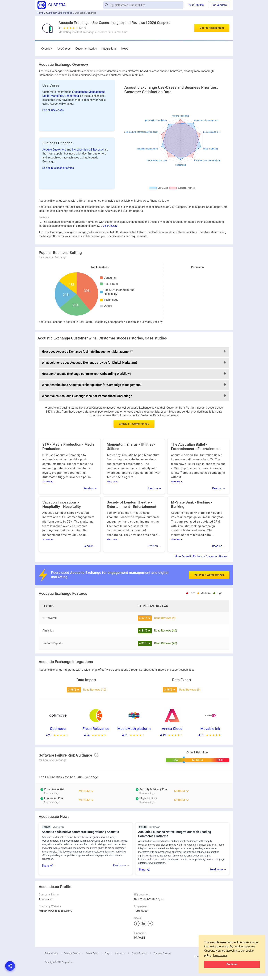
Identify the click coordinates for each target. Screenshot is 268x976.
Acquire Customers (54, 149)
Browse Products (139, 953)
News (124, 48)
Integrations (109, 48)
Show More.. (48, 481)
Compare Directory (162, 953)
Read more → (121, 865)
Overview (47, 48)
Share (45, 865)
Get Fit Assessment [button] (212, 27)
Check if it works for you (134, 423)
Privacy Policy (51, 953)
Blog (107, 953)
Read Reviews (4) (164, 618)
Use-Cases (64, 48)
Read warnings (146, 793)
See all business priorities (58, 168)
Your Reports (196, 4)
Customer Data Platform (59, 12)
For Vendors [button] (219, 5)
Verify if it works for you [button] (209, 565)
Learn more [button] (220, 955)
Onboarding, (72, 96)
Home (40, 12)
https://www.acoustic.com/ (55, 910)
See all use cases (53, 110)
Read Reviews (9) (190, 689)
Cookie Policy (92, 953)
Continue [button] (232, 964)
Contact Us (120, 953)
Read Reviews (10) (94, 689)
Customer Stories (86, 48)
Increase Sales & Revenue (88, 149)
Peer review (110, 225)
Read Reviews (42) (165, 643)
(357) (82, 28)
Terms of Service (72, 953)
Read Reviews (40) (165, 630)
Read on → (90, 488)
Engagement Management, (88, 92)
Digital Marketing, (53, 96)
